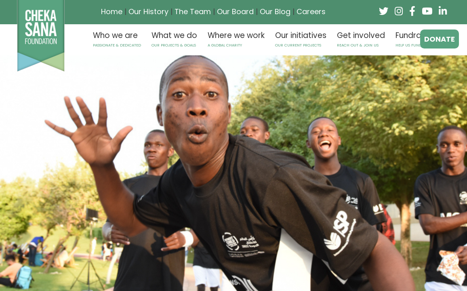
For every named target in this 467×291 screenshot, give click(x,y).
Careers (311, 11)
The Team (193, 11)
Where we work (236, 39)
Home (111, 11)
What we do (174, 39)
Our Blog (275, 11)
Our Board (235, 11)
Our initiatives (300, 39)
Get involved (361, 39)
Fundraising (419, 39)
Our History (148, 11)
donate (439, 39)
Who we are (117, 39)
